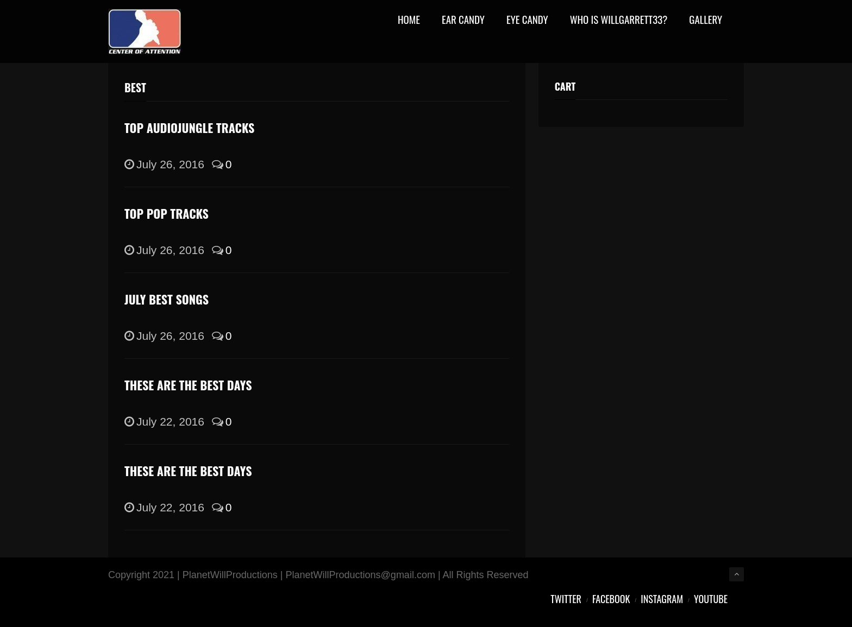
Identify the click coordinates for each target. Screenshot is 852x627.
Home (409, 20)
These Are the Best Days (188, 385)
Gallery (705, 20)
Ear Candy (463, 20)
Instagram (662, 599)
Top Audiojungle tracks (189, 127)
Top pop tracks (166, 213)
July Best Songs (166, 299)
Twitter (565, 599)
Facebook (611, 599)
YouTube (711, 599)
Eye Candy (527, 20)
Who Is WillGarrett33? (619, 20)
